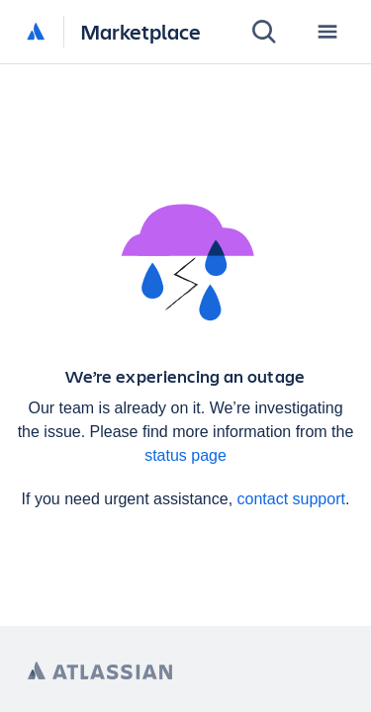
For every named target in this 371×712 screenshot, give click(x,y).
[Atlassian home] (35, 32)
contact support (291, 498)
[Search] (264, 31)
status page (185, 455)
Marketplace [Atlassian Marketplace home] (140, 31)
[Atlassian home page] (100, 671)
